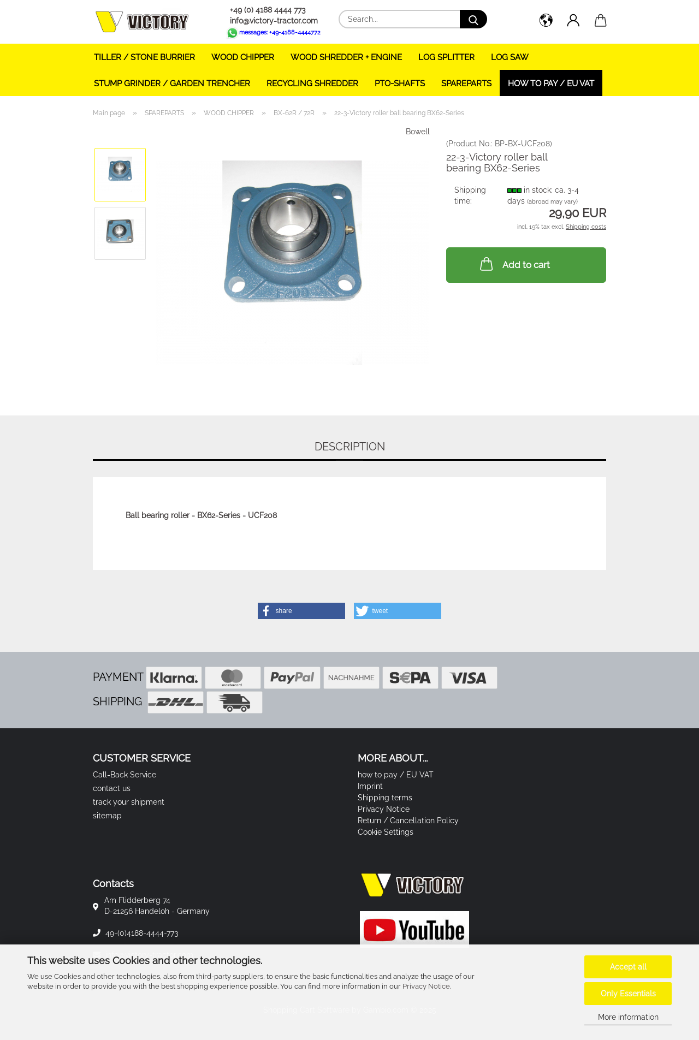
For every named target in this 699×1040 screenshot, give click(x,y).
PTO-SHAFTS (400, 83)
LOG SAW (510, 57)
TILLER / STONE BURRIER (144, 57)
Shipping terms (385, 797)
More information (628, 1017)
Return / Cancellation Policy (408, 820)
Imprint (370, 786)
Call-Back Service (124, 774)
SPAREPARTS (466, 83)
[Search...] (473, 19)
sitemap (107, 815)
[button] (546, 22)
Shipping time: (470, 195)
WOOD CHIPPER (242, 57)
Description (350, 446)
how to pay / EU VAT (551, 83)
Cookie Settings (385, 832)
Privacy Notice (426, 986)
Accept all (628, 966)
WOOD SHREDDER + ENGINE (346, 57)
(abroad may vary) (552, 201)
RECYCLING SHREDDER (312, 83)
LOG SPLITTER (446, 57)
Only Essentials (628, 993)
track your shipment (128, 802)
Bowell (418, 131)
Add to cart (514, 263)
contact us (112, 788)
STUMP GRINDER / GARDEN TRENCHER (172, 83)
